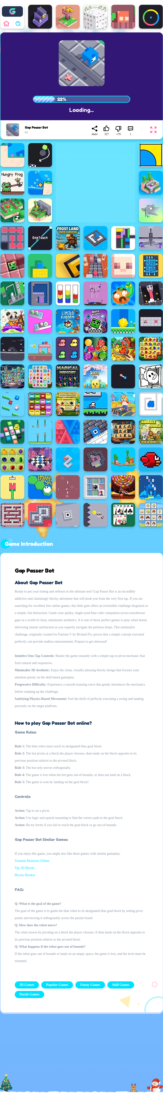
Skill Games (120, 985)
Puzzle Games (30, 994)
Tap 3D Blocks (25, 868)
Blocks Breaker (25, 875)
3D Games (27, 985)
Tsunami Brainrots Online (32, 861)
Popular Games (57, 985)
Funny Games (90, 985)
